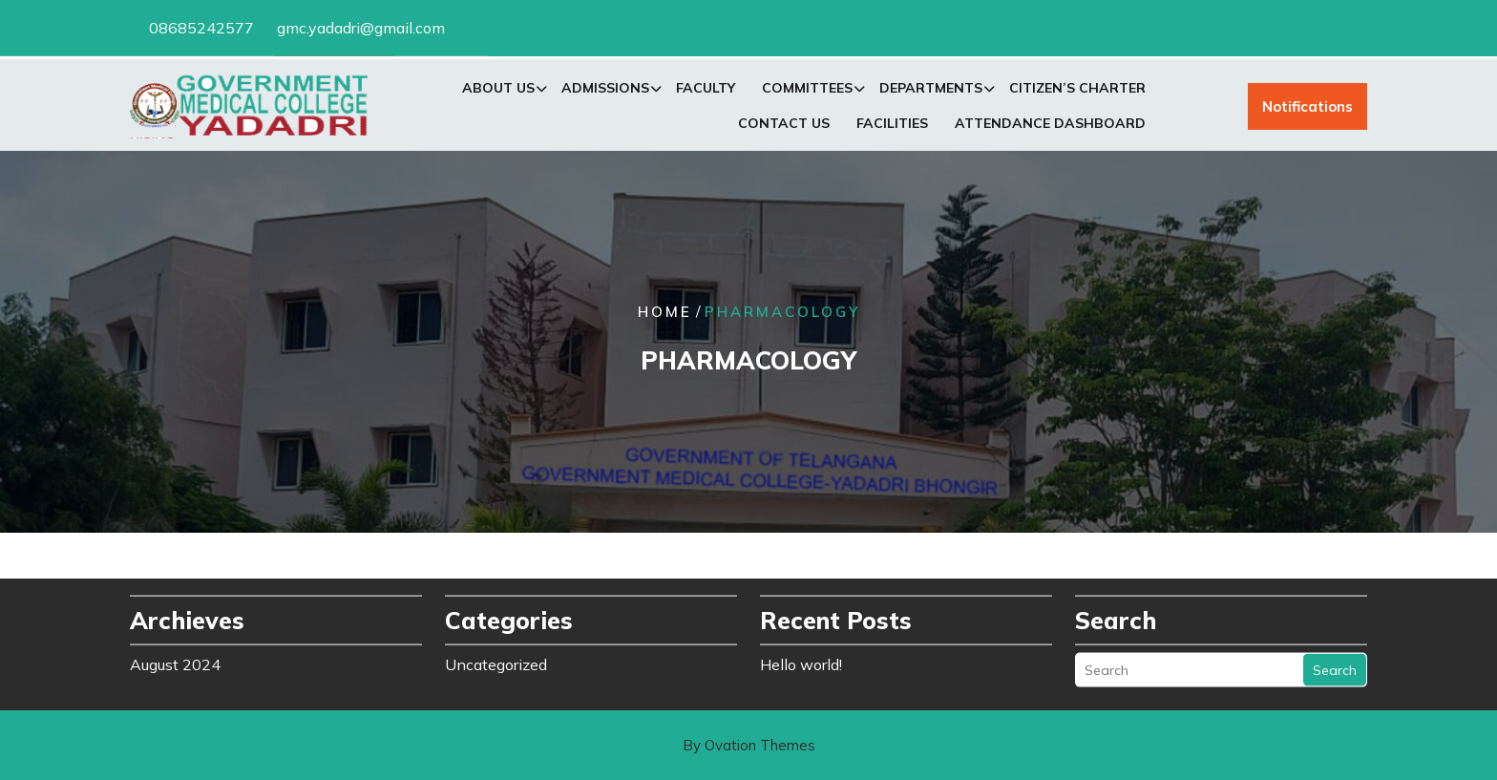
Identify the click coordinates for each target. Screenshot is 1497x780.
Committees (807, 90)
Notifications (1307, 109)
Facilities (892, 126)
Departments (930, 90)
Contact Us (784, 126)
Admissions (605, 90)
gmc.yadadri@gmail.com (361, 25)
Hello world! (801, 660)
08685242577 (201, 25)
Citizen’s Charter (1077, 90)
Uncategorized (496, 660)
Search (1335, 666)
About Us (498, 90)
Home (665, 312)
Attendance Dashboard (1050, 126)
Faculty (705, 90)
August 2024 (175, 660)
